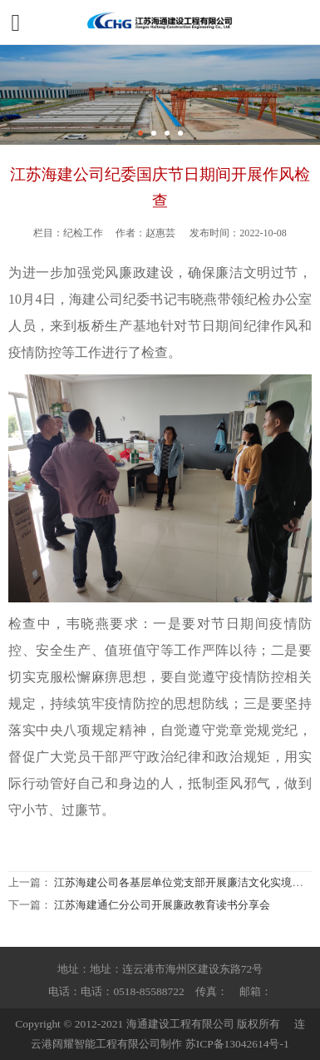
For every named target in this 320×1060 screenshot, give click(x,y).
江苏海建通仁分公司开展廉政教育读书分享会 (162, 905)
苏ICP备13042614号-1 (237, 1044)
